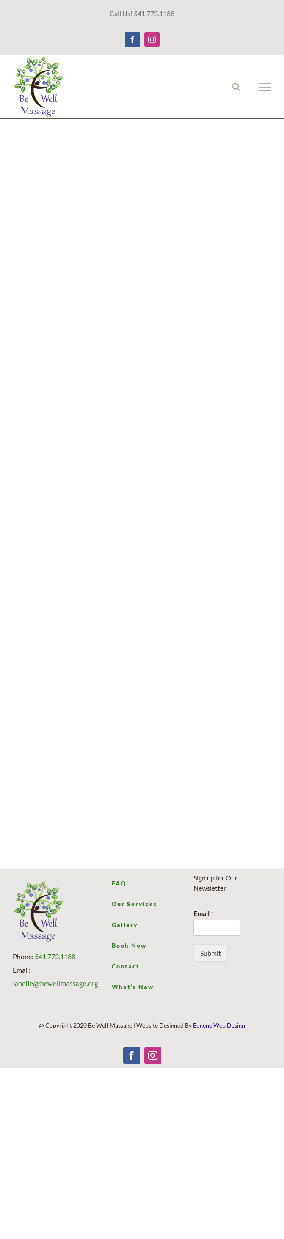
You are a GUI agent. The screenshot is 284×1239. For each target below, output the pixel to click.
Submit (210, 953)
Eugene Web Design (219, 1025)
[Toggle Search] (236, 86)
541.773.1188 (55, 956)
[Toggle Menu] (265, 87)
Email (203, 913)
